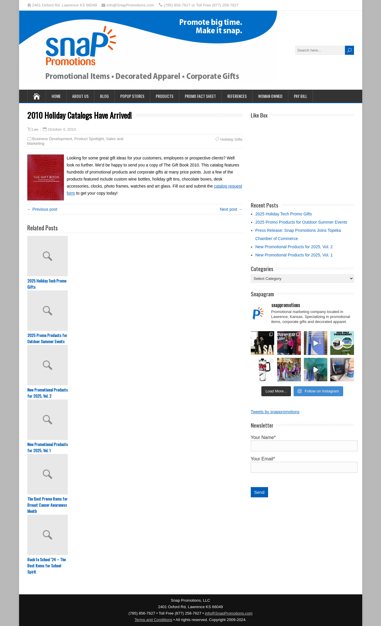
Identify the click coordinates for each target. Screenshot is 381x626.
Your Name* (302, 441)
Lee (35, 129)
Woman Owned (270, 96)
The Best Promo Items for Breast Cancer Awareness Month (47, 505)
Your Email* (302, 463)
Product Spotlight (89, 139)
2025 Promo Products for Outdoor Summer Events (47, 338)
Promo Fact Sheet (200, 96)
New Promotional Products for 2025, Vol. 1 (47, 447)
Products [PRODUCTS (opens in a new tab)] (164, 96)
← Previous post (42, 209)
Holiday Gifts (231, 139)
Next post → (231, 209)
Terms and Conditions (153, 620)
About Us (80, 96)
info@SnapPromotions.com (229, 613)
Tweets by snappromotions (275, 411)
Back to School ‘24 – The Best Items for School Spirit (46, 565)
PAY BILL (300, 96)
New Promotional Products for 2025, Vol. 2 (47, 393)
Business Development (52, 139)
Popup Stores (132, 96)
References (237, 96)
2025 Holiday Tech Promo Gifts (46, 284)
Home (56, 96)
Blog (104, 96)
